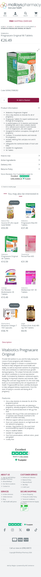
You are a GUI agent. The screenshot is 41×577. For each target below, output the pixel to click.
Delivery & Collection (28, 477)
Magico (14, 566)
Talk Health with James (9, 502)
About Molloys (6, 481)
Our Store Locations (8, 484)
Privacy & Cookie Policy (29, 497)
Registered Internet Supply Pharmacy (29, 502)
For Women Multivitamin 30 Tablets (7, 292)
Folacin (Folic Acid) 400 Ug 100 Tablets (30, 326)
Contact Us (5, 486)
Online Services (6, 497)
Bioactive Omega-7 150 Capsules (9, 326)
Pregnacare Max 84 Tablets (29, 224)
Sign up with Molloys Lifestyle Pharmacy (8, 478)
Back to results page (9, 187)
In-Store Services (7, 494)
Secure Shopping (27, 494)
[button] (38, 50)
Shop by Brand (26, 482)
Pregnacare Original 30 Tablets (9, 257)
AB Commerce (29, 566)
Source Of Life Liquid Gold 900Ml (9, 224)
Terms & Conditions (28, 499)
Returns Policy (26, 480)
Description (7, 342)
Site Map (24, 485)
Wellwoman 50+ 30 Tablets (29, 291)
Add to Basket (23, 100)
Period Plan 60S (27, 256)
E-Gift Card (25, 487)
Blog (3, 499)
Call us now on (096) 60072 (20, 548)
